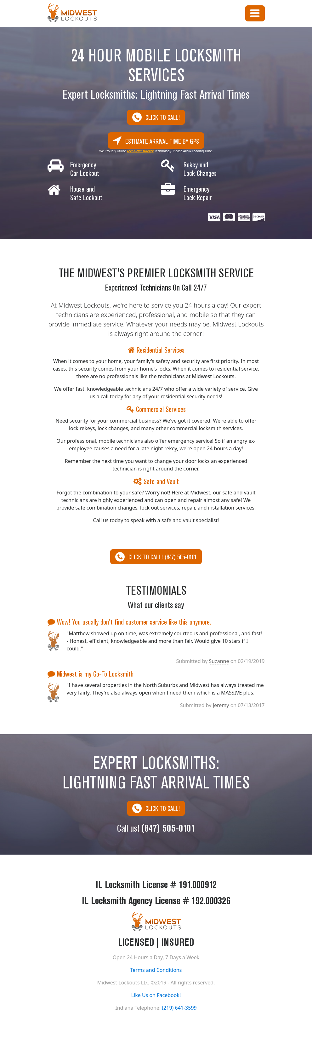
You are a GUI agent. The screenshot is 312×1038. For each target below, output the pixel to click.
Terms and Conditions (156, 971)
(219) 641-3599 (179, 1009)
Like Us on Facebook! (156, 996)
